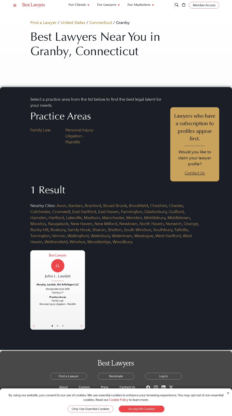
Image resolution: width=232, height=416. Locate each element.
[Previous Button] (33, 290)
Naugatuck (58, 223)
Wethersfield (56, 241)
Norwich (174, 223)
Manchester (113, 217)
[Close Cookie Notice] (228, 393)
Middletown (179, 217)
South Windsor (137, 229)
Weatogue (143, 235)
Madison (92, 217)
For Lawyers (106, 5)
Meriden (134, 217)
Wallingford (78, 235)
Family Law (40, 130)
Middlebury (155, 217)
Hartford (56, 217)
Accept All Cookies (141, 409)
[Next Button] (82, 290)
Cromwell (61, 211)
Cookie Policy (118, 400)
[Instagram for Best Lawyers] (156, 387)
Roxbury (58, 229)
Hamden (38, 217)
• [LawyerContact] (63, 326)
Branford (93, 205)
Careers (84, 387)
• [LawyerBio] (58, 326)
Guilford (176, 211)
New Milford (105, 223)
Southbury (162, 229)
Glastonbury (155, 211)
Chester (176, 205)
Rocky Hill (39, 229)
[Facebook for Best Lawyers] (148, 387)
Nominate (116, 376)
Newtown (128, 223)
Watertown (122, 235)
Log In (163, 376)
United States (73, 22)
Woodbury (123, 241)
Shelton (115, 229)
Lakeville (74, 217)
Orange (191, 223)
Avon (61, 205)
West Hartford (168, 235)
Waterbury (100, 235)
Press (105, 387)
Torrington (40, 235)
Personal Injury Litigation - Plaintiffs (79, 136)
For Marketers (139, 5)
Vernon (59, 235)
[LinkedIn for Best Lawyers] (163, 387)
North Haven (152, 223)
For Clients (77, 5)
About (63, 387)
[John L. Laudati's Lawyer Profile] (57, 268)
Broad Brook (115, 205)
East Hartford (84, 211)
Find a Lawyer (43, 22)
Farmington (131, 211)
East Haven (108, 211)
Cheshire (158, 205)
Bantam (76, 205)
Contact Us (195, 172)
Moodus (38, 223)
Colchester (40, 211)
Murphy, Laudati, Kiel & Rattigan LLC (58, 284)
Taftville (181, 229)
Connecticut (100, 22)
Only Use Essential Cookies (90, 409)
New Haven (81, 223)
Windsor (77, 241)
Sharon (99, 229)
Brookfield (138, 205)
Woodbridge (99, 241)
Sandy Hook (79, 229)
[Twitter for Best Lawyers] (171, 387)
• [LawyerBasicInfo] (52, 326)
